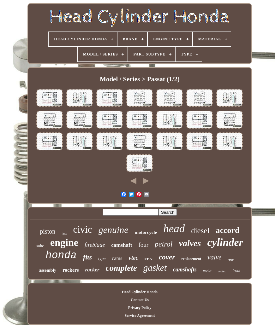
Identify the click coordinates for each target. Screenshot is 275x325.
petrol (163, 244)
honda (61, 255)
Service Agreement (139, 315)
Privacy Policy (140, 307)
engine (64, 242)
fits (87, 257)
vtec (133, 257)
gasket (155, 268)
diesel (200, 230)
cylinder (225, 242)
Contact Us (140, 300)
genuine (114, 229)
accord (228, 230)
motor (207, 270)
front (237, 270)
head (174, 229)
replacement (191, 259)
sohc (40, 245)
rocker (92, 270)
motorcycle (146, 232)
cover (167, 257)
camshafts (185, 269)
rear (231, 259)
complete (121, 268)
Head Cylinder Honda (140, 292)
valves (190, 243)
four (143, 244)
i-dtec (222, 271)
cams (117, 258)
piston (47, 231)
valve (214, 257)
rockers (71, 270)
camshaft (121, 245)
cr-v (148, 258)
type (101, 258)
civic (82, 229)
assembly (47, 270)
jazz (64, 233)
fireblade (95, 245)
